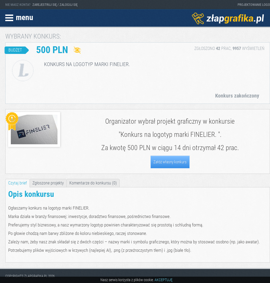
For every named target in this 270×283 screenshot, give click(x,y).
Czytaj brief (17, 182)
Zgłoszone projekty (48, 182)
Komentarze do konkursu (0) (93, 182)
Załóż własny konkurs (170, 162)
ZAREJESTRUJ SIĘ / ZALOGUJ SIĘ (55, 5)
